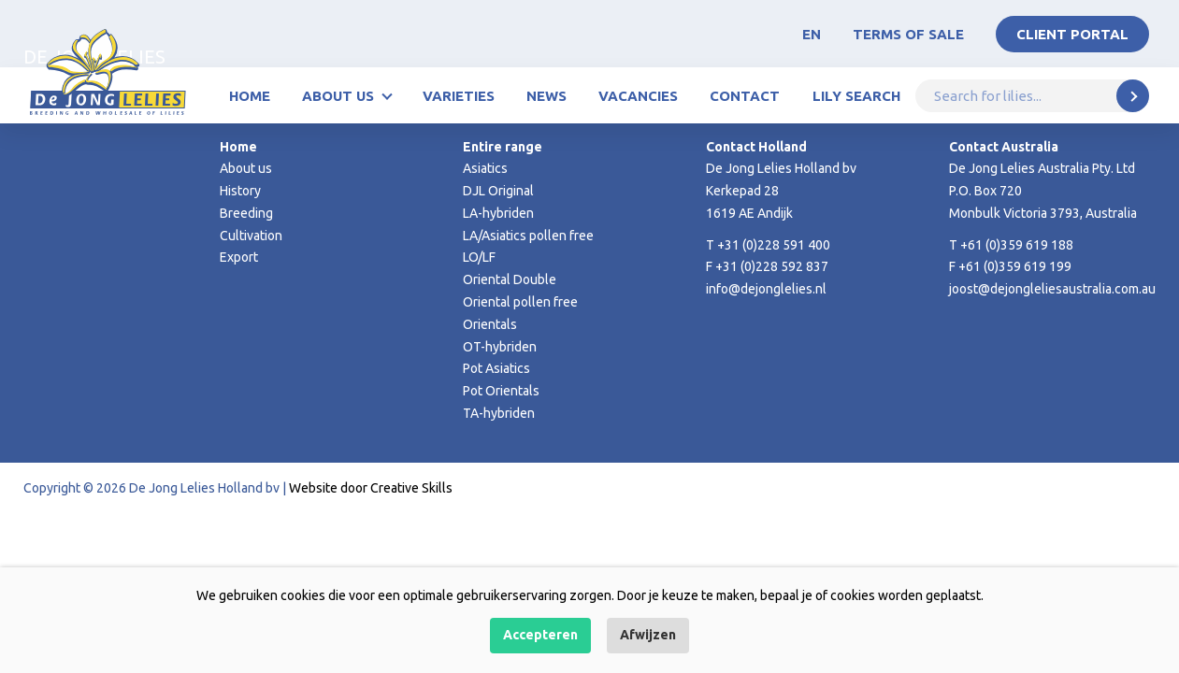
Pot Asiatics (496, 368)
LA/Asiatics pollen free (528, 235)
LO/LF (479, 257)
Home (249, 96)
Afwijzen (648, 634)
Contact (745, 96)
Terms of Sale (908, 34)
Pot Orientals (501, 390)
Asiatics (485, 168)
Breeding (246, 213)
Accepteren (540, 634)
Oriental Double (509, 279)
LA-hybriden (498, 213)
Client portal (1072, 34)
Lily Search (856, 96)
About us (338, 96)
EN (811, 34)
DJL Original (498, 190)
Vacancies (638, 96)
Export (239, 257)
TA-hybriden (499, 413)
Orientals (490, 324)
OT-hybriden (500, 346)
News (546, 96)
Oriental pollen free (520, 301)
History (240, 190)
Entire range (502, 146)
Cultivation (251, 235)
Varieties (459, 96)
